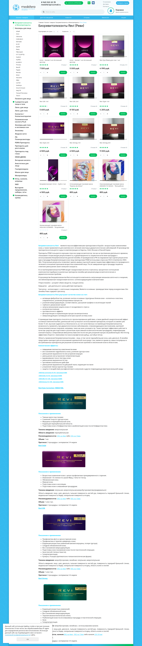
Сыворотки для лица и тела (21, 103)
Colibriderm (19, 39)
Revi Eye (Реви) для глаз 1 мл (97, 60)
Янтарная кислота (22, 160)
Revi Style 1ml (68, 102)
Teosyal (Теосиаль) (21, 93)
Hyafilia (18, 59)
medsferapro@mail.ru (51, 4)
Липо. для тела (21, 111)
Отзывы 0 (58, 189)
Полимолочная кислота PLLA (21, 120)
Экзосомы (19, 130)
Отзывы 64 (57, 106)
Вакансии (105, 17)
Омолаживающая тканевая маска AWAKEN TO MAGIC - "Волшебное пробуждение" (121, 145)
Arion (17, 34)
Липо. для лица (21, 107)
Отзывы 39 (105, 106)
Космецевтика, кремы (21, 196)
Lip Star (18, 83)
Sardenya (19, 85)
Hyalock (18, 57)
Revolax (18, 72)
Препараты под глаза (21, 152)
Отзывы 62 (57, 148)
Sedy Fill (18, 90)
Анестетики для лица (22, 164)
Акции (123, 17)
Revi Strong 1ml (116, 102)
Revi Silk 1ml (115, 60)
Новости (68, 17)
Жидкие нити (21, 134)
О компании (107, 2)
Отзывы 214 (104, 65)
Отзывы (87, 17)
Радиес (18, 70)
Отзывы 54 (128, 65)
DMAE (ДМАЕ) (20, 157)
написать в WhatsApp (74, 3)
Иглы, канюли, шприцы (21, 180)
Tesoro (18, 95)
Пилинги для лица (23, 98)
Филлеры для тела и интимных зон (23, 126)
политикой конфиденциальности (114, 619)
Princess (18, 65)
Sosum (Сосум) (20, 88)
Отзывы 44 (81, 106)
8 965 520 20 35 (48, 2)
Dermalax (19, 41)
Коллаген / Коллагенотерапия (23, 115)
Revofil (18, 67)
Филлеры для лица (23, 28)
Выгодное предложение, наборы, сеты (21, 189)
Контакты (106, 6)
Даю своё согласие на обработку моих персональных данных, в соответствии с (108, 618)
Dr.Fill (17, 44)
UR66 (127, 637)
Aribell (18, 31)
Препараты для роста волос (21, 147)
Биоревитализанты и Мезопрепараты (23, 24)
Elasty (18, 49)
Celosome (19, 36)
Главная (40, 22)
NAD (17, 184)
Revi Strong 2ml (45, 143)
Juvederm (19, 62)
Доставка (106, 4)
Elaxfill (18, 47)
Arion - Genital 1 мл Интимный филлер (70, 61)
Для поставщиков (46, 17)
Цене (50, 31)
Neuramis (19, 77)
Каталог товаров (22, 17)
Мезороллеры (21, 175)
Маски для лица (22, 172)
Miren (18, 75)
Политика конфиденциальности (119, 634)
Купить (56, 72)
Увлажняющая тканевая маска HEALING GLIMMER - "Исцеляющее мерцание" (49, 187)
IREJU (17, 80)
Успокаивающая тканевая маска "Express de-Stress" (96, 144)
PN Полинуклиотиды (22, 138)
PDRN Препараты (22, 142)
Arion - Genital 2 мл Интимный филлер (47, 61)
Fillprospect (19, 52)
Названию (65, 31)
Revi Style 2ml (92, 102)
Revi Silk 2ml (44, 102)
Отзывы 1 (58, 65)
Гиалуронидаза (21, 169)
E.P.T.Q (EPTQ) (20, 54)
